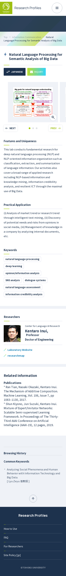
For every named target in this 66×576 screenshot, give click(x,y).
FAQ (6, 537)
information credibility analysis (23, 294)
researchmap (16, 355)
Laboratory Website (20, 349)
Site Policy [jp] (12, 555)
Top (6, 37)
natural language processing (22, 259)
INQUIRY (36, 71)
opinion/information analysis (22, 273)
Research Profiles (33, 515)
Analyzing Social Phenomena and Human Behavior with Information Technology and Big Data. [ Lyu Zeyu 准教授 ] (33, 475)
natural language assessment (22, 287)
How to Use (10, 528)
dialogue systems (35, 280)
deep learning (13, 266)
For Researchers (13, 546)
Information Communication (26, 37)
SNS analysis (12, 280)
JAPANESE (15, 72)
